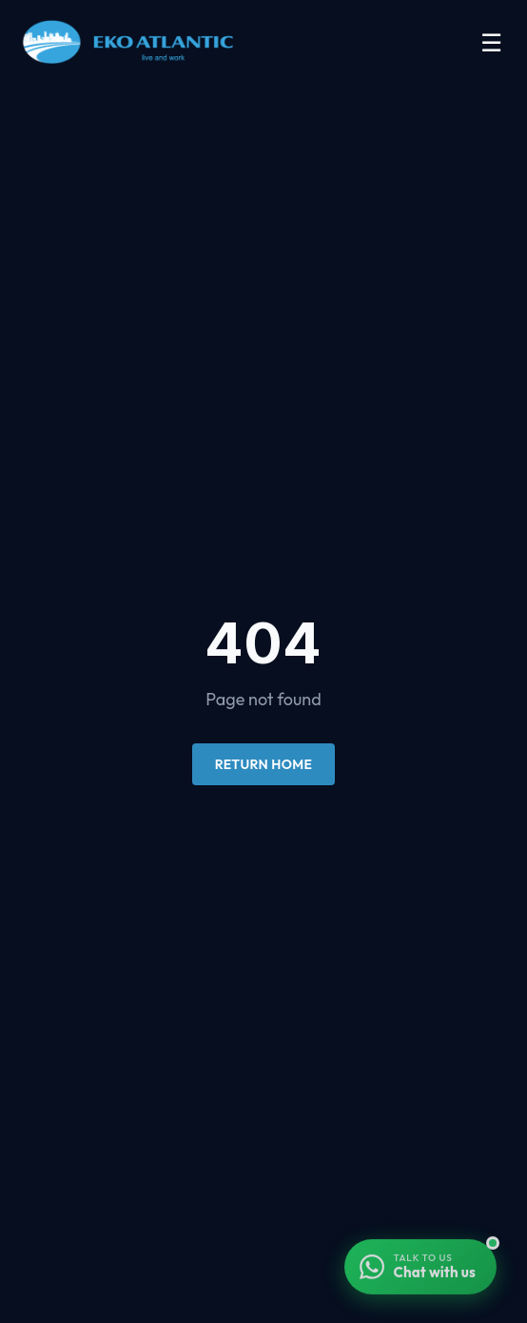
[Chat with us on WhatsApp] (420, 1268)
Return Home (263, 764)
